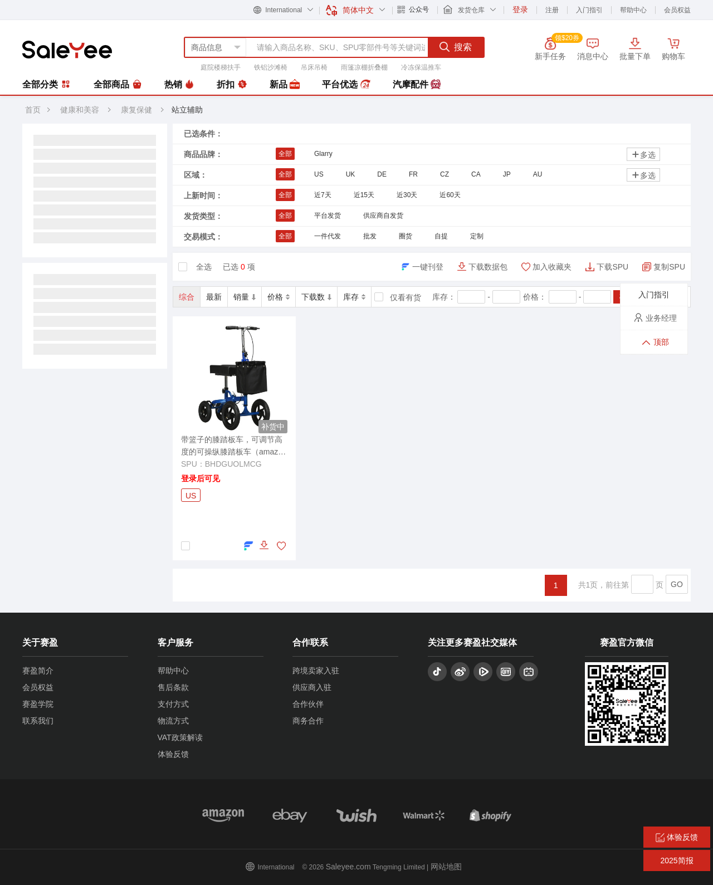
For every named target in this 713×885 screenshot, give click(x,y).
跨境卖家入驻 (315, 670)
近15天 (364, 195)
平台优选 (346, 84)
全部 (285, 154)
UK (350, 174)
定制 (477, 236)
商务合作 (308, 720)
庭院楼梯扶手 (221, 67)
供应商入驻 (311, 687)
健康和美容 (79, 109)
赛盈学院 (37, 704)
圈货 (405, 236)
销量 (244, 297)
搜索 (455, 47)
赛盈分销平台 (67, 49)
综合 (186, 296)
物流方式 (173, 720)
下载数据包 (487, 266)
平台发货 (327, 215)
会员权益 (677, 10)
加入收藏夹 (552, 266)
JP (507, 174)
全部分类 (46, 84)
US (319, 174)
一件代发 (327, 236)
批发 (370, 236)
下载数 (316, 297)
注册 (552, 10)
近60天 (449, 195)
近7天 (322, 195)
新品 (285, 84)
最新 (214, 296)
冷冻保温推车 (421, 67)
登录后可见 (200, 478)
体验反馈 (173, 754)
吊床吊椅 (314, 67)
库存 (354, 296)
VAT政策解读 (180, 737)
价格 (278, 296)
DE (382, 174)
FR (413, 174)
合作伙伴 (308, 704)
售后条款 (173, 687)
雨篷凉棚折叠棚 (364, 67)
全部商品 (117, 84)
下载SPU (612, 266)
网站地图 (446, 866)
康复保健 (137, 109)
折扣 (232, 84)
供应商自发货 (383, 215)
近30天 (407, 195)
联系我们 (37, 720)
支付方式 (173, 704)
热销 (179, 84)
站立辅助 (187, 109)
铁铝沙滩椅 (270, 67)
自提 (441, 236)
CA (476, 174)
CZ (444, 174)
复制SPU (669, 266)
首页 (33, 109)
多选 (643, 154)
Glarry (323, 154)
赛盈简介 (37, 670)
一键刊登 (427, 266)
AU (538, 174)
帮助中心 (633, 10)
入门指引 (589, 10)
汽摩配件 (417, 84)
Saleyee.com (348, 866)
